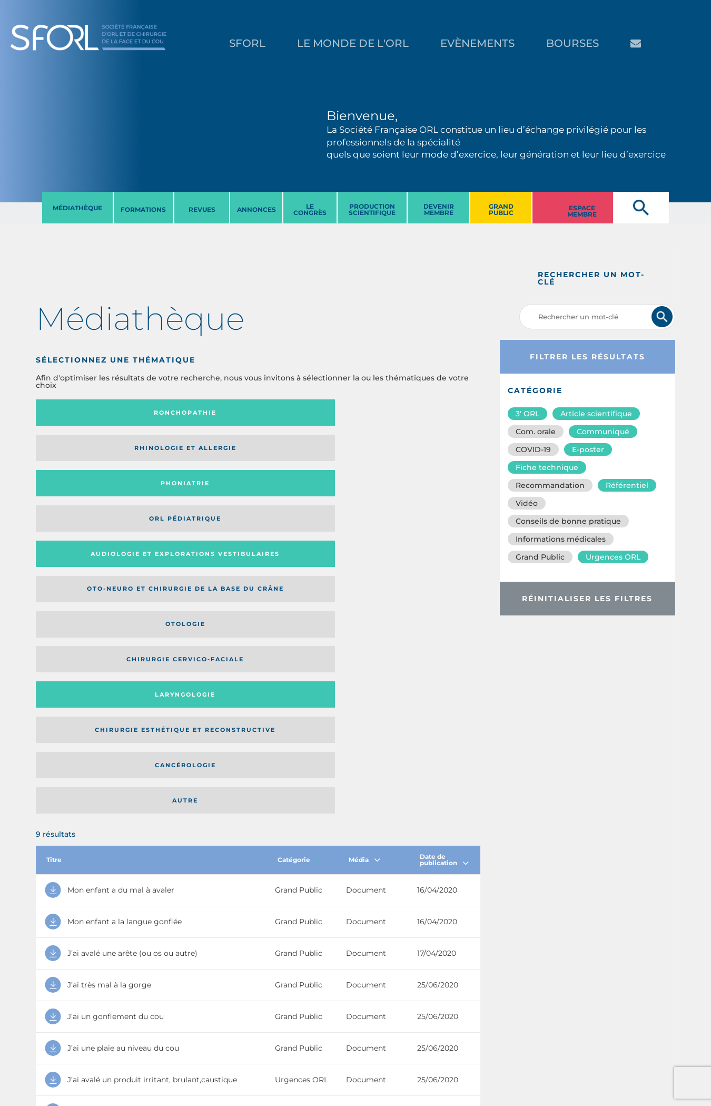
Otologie (309, 451)
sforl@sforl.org (184, 1041)
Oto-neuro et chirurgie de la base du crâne (189, 451)
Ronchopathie (86, 412)
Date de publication (444, 557)
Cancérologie (309, 493)
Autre (420, 493)
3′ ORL (527, 413)
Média (364, 557)
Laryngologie (86, 493)
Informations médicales (561, 539)
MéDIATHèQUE (77, 208)
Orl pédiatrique (420, 412)
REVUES (202, 209)
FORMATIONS (143, 209)
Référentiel (627, 485)
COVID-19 (533, 449)
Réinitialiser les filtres (587, 598)
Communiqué (603, 431)
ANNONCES (256, 209)
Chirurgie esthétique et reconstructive (190, 493)
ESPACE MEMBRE (582, 211)
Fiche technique (547, 467)
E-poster (588, 449)
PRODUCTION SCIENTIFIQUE (372, 209)
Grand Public (540, 557)
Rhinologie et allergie (185, 413)
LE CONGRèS (310, 209)
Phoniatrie (308, 412)
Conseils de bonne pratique (568, 521)
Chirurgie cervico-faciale (419, 451)
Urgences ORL (613, 557)
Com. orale (536, 431)
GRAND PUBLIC (501, 209)
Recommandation (550, 485)
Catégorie (300, 557)
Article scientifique (596, 413)
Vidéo (527, 503)
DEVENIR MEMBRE (438, 209)
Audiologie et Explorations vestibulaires (74, 451)
